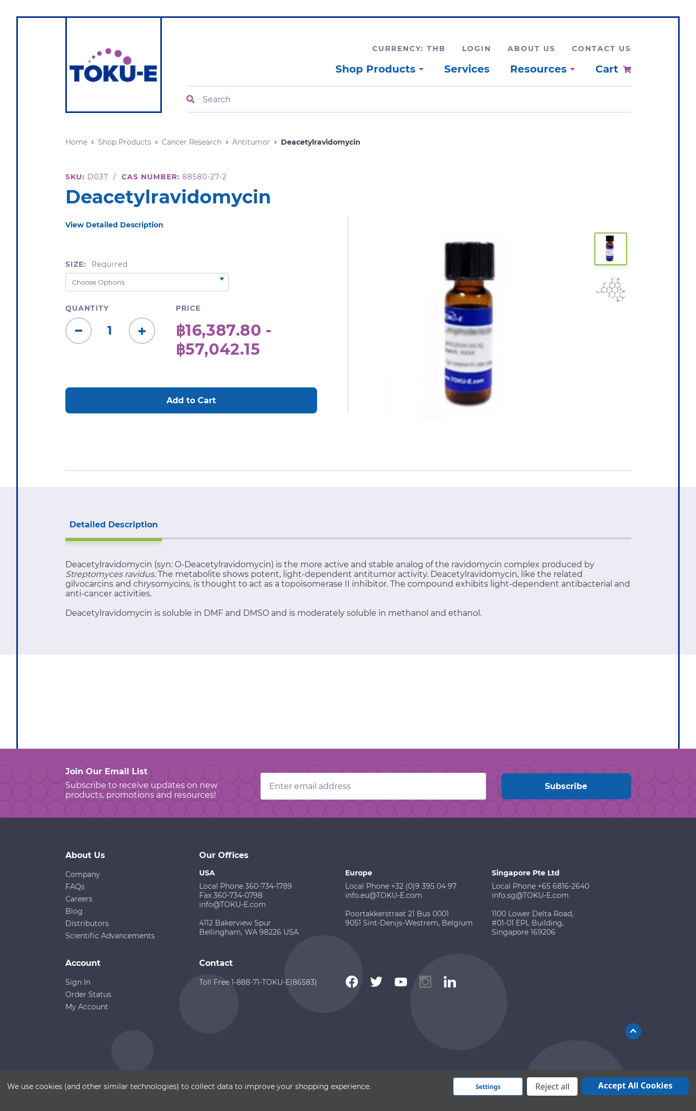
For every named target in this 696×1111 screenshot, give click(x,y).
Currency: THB (409, 48)
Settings (487, 1086)
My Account (86, 1006)
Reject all (552, 1086)
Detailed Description (113, 524)
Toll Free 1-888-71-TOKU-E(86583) (258, 982)
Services (467, 69)
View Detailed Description (114, 224)
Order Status (88, 994)
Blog (74, 911)
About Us (532, 48)
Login (476, 48)
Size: (96, 264)
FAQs (75, 886)
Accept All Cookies (635, 1085)
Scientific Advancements (110, 935)
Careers (78, 899)
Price (188, 308)
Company (82, 874)
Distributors (87, 923)
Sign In (77, 982)
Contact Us (601, 48)
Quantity (87, 308)
